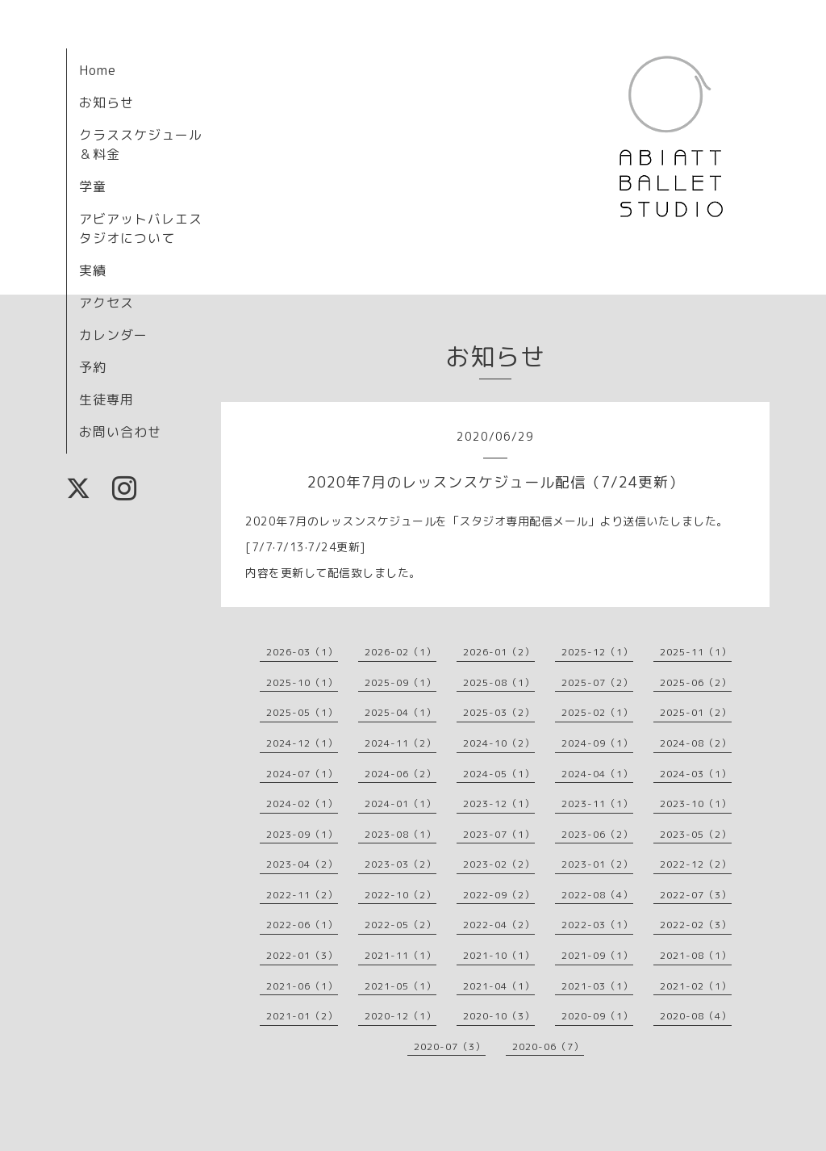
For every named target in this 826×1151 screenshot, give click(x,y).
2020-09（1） (597, 1016)
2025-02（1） (597, 712)
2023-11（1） (597, 803)
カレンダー (113, 335)
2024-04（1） (597, 774)
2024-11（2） (400, 743)
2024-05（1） (499, 774)
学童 (92, 186)
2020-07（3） (450, 1046)
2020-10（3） (499, 1016)
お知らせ (106, 102)
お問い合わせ (120, 432)
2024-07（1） (302, 774)
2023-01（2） (597, 864)
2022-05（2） (400, 924)
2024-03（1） (696, 774)
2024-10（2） (499, 743)
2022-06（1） (302, 924)
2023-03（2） (400, 864)
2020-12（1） (400, 1016)
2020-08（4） (696, 1016)
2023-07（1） (499, 834)
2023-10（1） (696, 803)
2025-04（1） (400, 712)
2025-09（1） (400, 682)
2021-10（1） (499, 955)
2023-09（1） (302, 834)
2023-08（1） (400, 834)
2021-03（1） (597, 986)
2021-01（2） (302, 1016)
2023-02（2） (499, 864)
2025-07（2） (597, 682)
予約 (92, 367)
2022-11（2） (302, 895)
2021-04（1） (499, 986)
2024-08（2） (696, 743)
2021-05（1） (400, 986)
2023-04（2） (302, 864)
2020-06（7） (548, 1046)
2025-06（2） (696, 682)
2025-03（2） (499, 712)
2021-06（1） (302, 986)
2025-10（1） (302, 682)
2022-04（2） (499, 924)
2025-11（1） (696, 652)
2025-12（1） (597, 652)
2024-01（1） (400, 803)
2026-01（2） (499, 652)
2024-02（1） (302, 803)
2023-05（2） (696, 834)
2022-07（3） (696, 895)
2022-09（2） (499, 895)
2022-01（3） (302, 955)
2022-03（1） (597, 924)
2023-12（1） (499, 803)
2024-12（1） (302, 743)
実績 (92, 270)
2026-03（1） (302, 652)
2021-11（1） (400, 955)
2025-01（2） (696, 712)
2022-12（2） (696, 864)
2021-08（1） (696, 955)
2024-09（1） (597, 743)
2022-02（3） (696, 924)
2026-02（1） (400, 652)
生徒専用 (106, 399)
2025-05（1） (302, 712)
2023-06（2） (597, 834)
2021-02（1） (696, 986)
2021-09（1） (597, 955)
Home (97, 70)
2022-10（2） (400, 895)
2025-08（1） (499, 682)
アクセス (106, 303)
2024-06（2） (400, 774)
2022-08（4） (597, 895)
